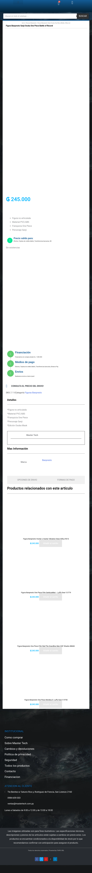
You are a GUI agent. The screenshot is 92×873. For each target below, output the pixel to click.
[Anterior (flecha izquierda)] (2, 871)
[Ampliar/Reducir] (2, 868)
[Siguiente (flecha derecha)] (7, 871)
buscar (83, 16)
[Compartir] (11, 868)
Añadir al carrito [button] (50, 543)
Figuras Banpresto (31, 23)
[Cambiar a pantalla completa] (7, 868)
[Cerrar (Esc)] (16, 868)
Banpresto (47, 460)
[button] (18, 2)
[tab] (27, 480)
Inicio (23, 23)
